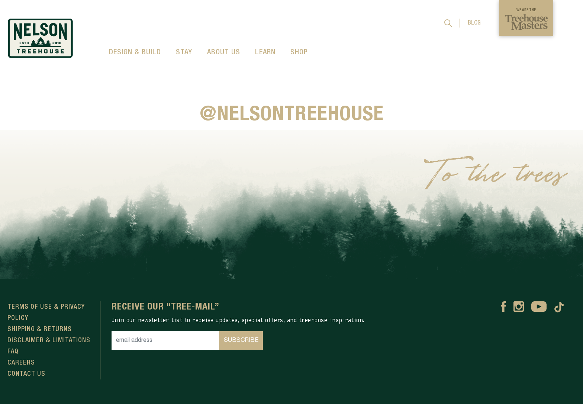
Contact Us (26, 374)
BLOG (474, 23)
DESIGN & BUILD (135, 52)
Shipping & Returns (39, 329)
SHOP (299, 52)
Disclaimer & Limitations (48, 340)
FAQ (13, 352)
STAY (184, 52)
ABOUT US (223, 52)
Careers (21, 363)
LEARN (265, 52)
